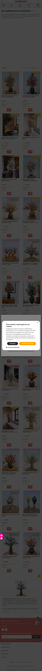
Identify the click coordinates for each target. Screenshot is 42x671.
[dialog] (21, 335)
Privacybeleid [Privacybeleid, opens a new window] (16, 339)
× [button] (37, 322)
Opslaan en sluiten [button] (27, 343)
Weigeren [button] (12, 343)
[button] (12, 347)
